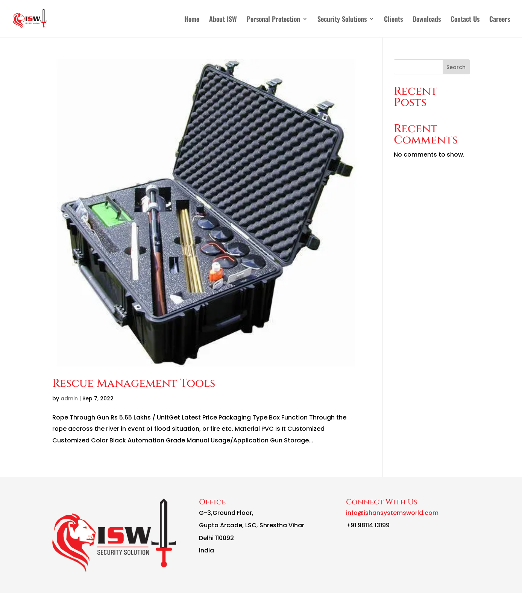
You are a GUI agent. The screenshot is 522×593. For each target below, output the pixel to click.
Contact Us (465, 20)
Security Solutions (342, 20)
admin (69, 398)
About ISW (223, 20)
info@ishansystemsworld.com (392, 513)
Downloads (427, 20)
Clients (393, 20)
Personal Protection (273, 20)
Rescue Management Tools (133, 383)
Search (456, 67)
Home (191, 20)
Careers (499, 20)
